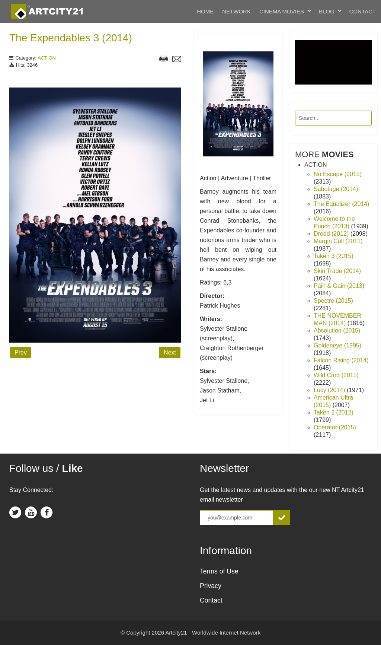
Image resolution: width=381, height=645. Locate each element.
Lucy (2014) (330, 390)
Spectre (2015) (333, 301)
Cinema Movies (281, 11)
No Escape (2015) (338, 174)
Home (205, 11)
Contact (362, 11)
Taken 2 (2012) (333, 412)
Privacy (210, 586)
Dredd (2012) (332, 234)
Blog (326, 11)
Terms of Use (219, 571)
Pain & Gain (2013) (339, 286)
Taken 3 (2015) (333, 256)
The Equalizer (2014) (341, 204)
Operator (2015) (335, 427)
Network (236, 11)
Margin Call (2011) (338, 241)
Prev (21, 352)
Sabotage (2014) (336, 189)
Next (170, 352)
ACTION (47, 58)
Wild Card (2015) (336, 375)
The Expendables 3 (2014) (70, 38)
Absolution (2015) (337, 330)
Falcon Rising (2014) (341, 360)
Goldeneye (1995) (337, 345)
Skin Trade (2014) (337, 271)
